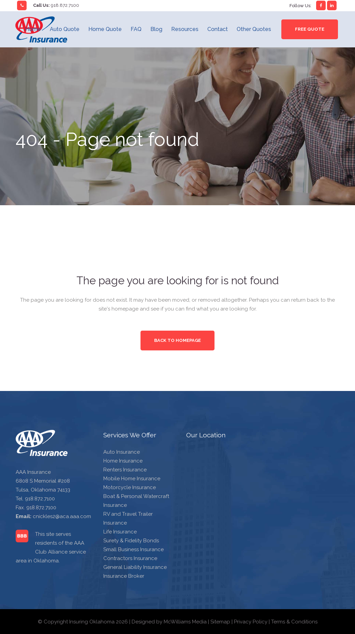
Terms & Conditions (294, 622)
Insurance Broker (123, 576)
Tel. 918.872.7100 (35, 499)
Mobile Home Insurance (131, 479)
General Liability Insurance (135, 567)
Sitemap (220, 622)
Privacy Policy (250, 622)
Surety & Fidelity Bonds (131, 541)
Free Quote (309, 29)
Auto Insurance (121, 452)
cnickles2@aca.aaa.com (62, 516)
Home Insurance (123, 461)
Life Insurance (120, 532)
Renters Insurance (125, 470)
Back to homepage (177, 340)
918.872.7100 (65, 5)
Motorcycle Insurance (129, 487)
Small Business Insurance (133, 549)
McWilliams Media (185, 622)
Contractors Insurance (130, 558)
